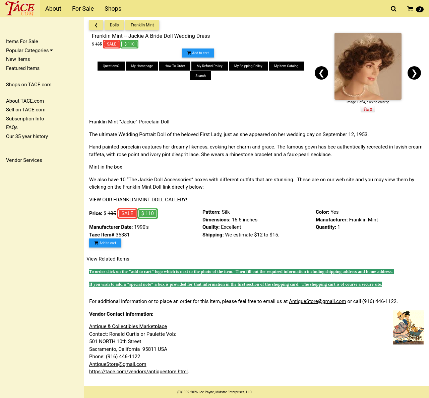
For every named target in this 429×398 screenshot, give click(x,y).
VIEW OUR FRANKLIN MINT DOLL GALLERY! (138, 200)
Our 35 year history (27, 136)
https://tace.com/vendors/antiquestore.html (138, 372)
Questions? (111, 66)
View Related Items (107, 259)
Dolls (114, 25)
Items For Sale (22, 41)
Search (200, 76)
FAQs (12, 127)
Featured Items (23, 68)
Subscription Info (25, 119)
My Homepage (142, 66)
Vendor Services (24, 160)
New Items (18, 59)
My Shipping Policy (248, 66)
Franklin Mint (142, 25)
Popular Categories (29, 50)
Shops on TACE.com (29, 85)
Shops (113, 8)
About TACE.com (25, 101)
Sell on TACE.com (26, 110)
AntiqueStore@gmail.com (317, 301)
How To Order (175, 66)
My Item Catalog (286, 66)
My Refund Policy (210, 66)
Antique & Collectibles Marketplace (128, 326)
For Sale (83, 8)
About (53, 8)
